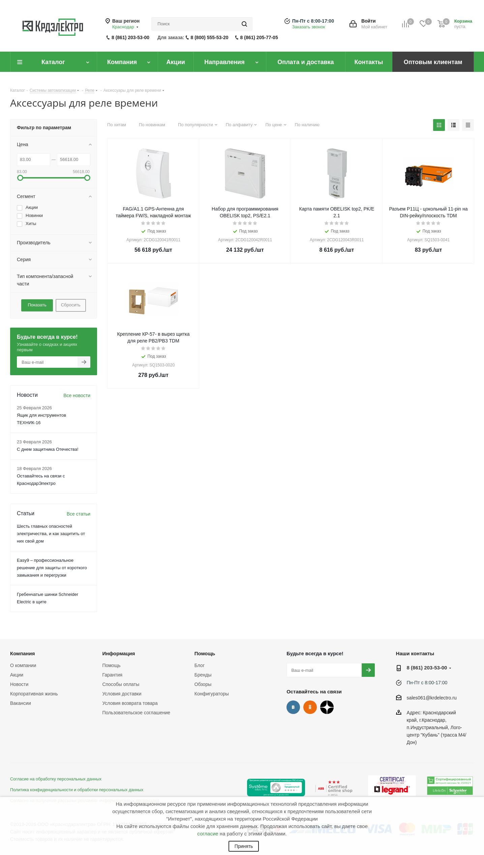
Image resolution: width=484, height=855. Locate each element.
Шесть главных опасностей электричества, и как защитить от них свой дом (51, 534)
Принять (244, 846)
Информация (118, 653)
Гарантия (112, 675)
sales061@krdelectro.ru (432, 697)
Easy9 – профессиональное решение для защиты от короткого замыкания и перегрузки (52, 568)
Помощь (111, 665)
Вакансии (20, 703)
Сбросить (71, 304)
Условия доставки (121, 693)
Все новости (76, 395)
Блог (199, 665)
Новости (19, 684)
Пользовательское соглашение (136, 712)
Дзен (327, 707)
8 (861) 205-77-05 (259, 37)
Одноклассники (310, 707)
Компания (22, 653)
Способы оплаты (120, 684)
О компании (23, 665)
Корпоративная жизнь (34, 693)
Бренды (203, 675)
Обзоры (203, 684)
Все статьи (78, 514)
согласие (207, 833)
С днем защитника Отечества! (48, 449)
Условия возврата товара (129, 703)
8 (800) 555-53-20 (210, 37)
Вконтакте (293, 707)
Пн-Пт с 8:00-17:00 (313, 21)
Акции (16, 675)
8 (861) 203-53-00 (130, 37)
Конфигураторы (211, 693)
